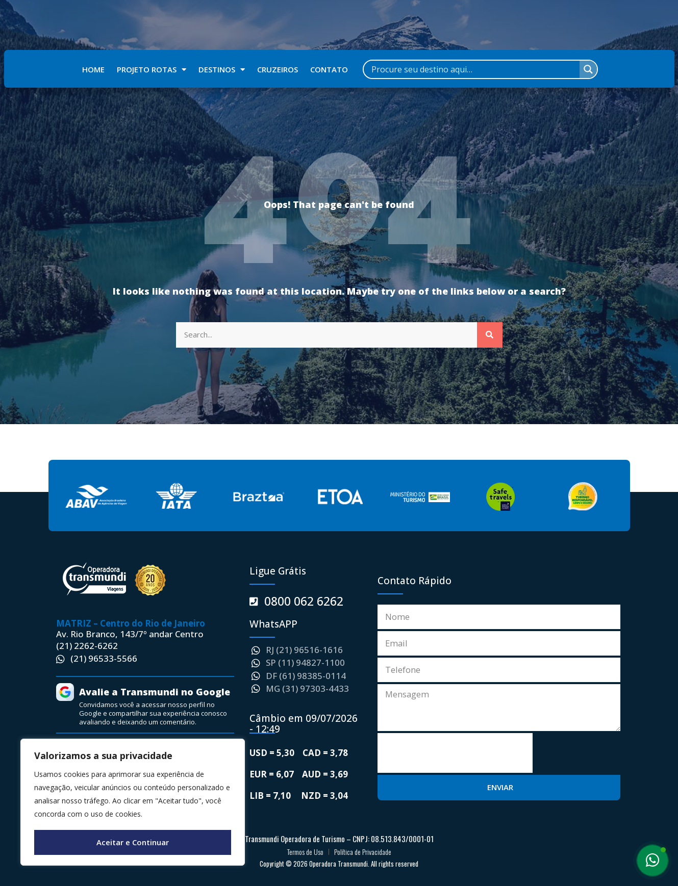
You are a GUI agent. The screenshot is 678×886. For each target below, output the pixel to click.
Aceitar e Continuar (132, 842)
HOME (93, 69)
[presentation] (455, 751)
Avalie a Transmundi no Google (154, 692)
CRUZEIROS (277, 69)
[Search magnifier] (588, 69)
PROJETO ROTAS (151, 70)
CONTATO (329, 69)
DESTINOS (221, 70)
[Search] (490, 335)
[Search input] (474, 69)
